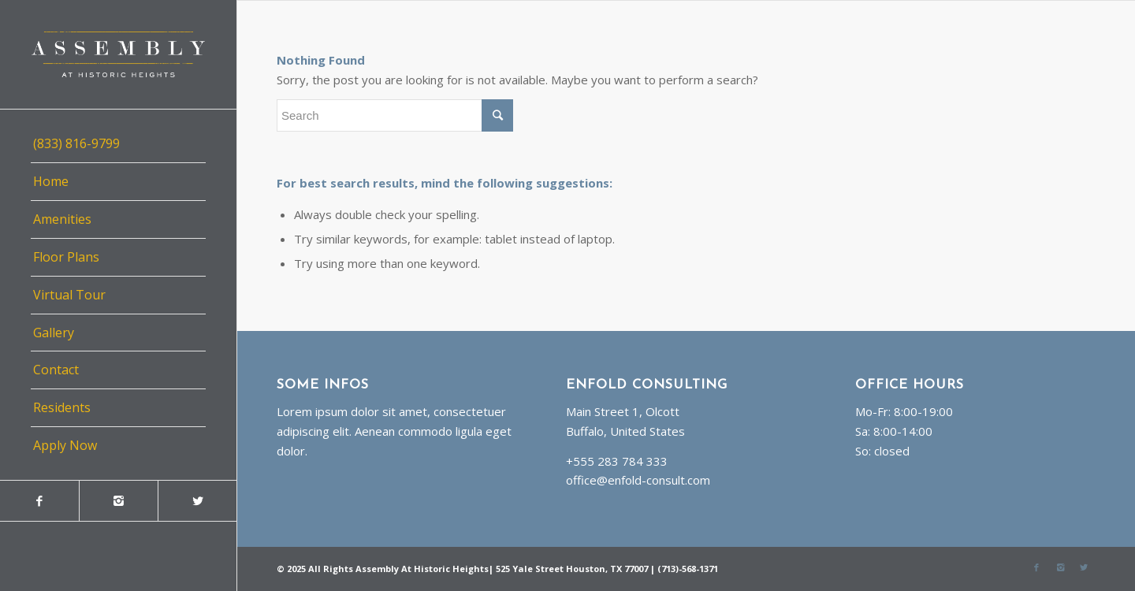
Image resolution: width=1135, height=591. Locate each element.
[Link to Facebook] (39, 501)
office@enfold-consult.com (638, 480)
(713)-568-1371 (687, 568)
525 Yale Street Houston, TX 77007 (572, 568)
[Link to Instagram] (118, 501)
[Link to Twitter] (197, 501)
